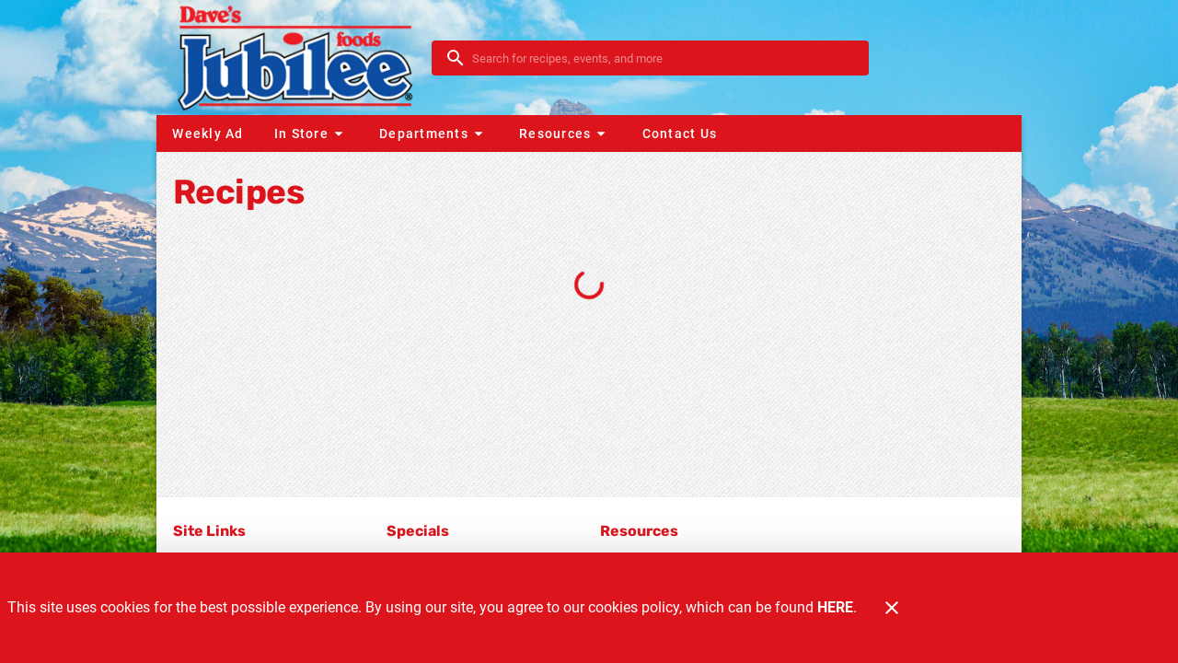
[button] (311, 133)
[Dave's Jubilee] (299, 57)
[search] (663, 58)
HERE (835, 607)
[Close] (891, 607)
